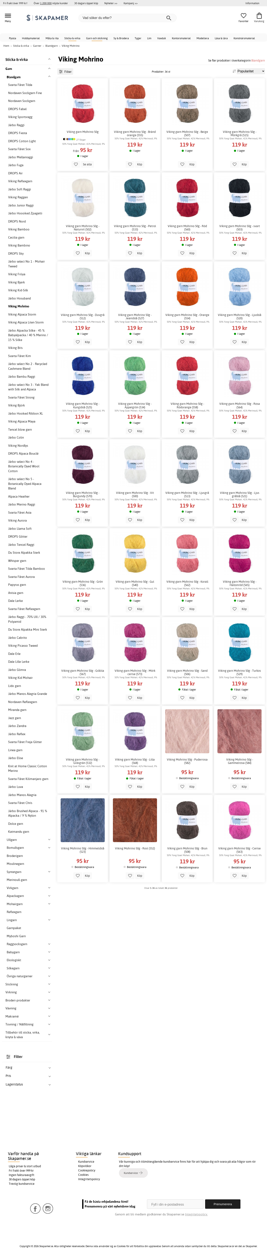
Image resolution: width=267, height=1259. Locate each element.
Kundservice (86, 1161)
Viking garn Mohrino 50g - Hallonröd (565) (239, 583)
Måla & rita (52, 38)
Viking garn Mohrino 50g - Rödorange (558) (187, 405)
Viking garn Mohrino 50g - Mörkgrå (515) (239, 133)
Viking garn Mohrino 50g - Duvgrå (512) (83, 316)
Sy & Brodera (121, 38)
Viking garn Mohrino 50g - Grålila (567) (82, 672)
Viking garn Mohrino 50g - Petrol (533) (135, 227)
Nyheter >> (110, 3)
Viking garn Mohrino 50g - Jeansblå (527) (135, 316)
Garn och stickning (97, 38)
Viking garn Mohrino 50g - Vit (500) (135, 494)
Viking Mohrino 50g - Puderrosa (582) (187, 761)
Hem (6, 45)
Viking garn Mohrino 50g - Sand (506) (187, 672)
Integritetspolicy (89, 1179)
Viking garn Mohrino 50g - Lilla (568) (135, 761)
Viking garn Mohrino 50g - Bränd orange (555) (135, 133)
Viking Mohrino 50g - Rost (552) (135, 848)
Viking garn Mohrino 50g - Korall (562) (187, 583)
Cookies (83, 1175)
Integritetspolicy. (196, 1214)
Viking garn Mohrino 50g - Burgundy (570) (82, 494)
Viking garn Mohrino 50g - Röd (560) (187, 227)
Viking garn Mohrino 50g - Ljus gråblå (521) (239, 494)
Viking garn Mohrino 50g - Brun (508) (187, 850)
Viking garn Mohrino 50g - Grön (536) (83, 583)
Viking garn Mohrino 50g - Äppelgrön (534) (135, 405)
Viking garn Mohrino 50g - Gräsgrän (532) (82, 761)
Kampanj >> (131, 3)
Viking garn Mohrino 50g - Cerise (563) (239, 850)
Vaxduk (161, 38)
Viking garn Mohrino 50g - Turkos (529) (239, 672)
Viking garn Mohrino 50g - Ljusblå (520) (239, 316)
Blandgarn (258, 60)
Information (252, 3)
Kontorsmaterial (181, 38)
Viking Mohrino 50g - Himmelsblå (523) (82, 850)
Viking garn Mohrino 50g (83, 131)
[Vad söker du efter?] (127, 18)
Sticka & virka (72, 38)
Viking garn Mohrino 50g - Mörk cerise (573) (135, 672)
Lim (149, 38)
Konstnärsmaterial (244, 38)
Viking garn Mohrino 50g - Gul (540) (135, 583)
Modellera (203, 38)
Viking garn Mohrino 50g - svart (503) (239, 227)
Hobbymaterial (31, 38)
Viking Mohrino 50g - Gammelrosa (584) (239, 761)
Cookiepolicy (86, 1170)
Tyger (138, 38)
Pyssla (12, 38)
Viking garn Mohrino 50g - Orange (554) (187, 316)
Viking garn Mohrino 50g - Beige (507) (187, 133)
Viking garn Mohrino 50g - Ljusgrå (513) (187, 494)
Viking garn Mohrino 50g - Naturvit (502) (82, 227)
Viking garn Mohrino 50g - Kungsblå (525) (82, 405)
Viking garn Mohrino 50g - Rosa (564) (239, 405)
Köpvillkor (84, 1166)
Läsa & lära (221, 38)
